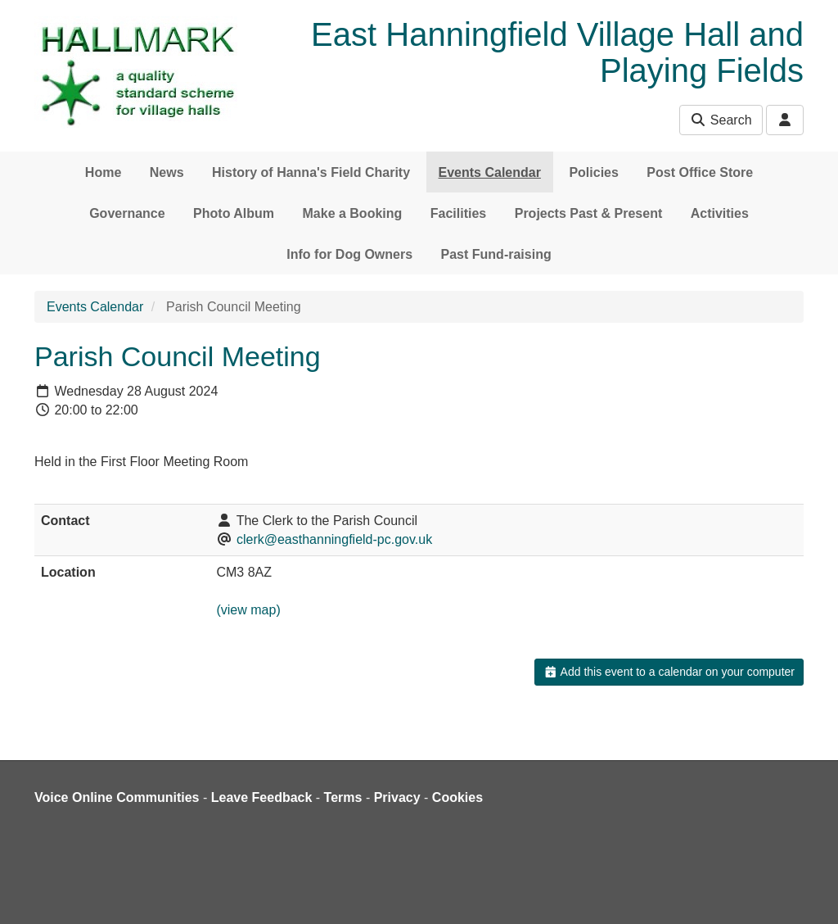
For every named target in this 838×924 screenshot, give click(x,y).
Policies (593, 172)
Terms (343, 797)
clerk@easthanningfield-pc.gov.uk (334, 539)
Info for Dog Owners (349, 254)
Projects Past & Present (589, 213)
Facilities (458, 213)
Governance (126, 213)
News (167, 172)
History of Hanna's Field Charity (311, 172)
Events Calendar (490, 172)
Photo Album (233, 213)
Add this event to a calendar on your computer (669, 671)
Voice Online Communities (117, 797)
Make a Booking (353, 213)
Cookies (457, 797)
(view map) (248, 610)
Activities (720, 213)
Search (720, 120)
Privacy (397, 797)
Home (103, 172)
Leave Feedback (262, 797)
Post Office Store (700, 172)
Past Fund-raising (496, 254)
